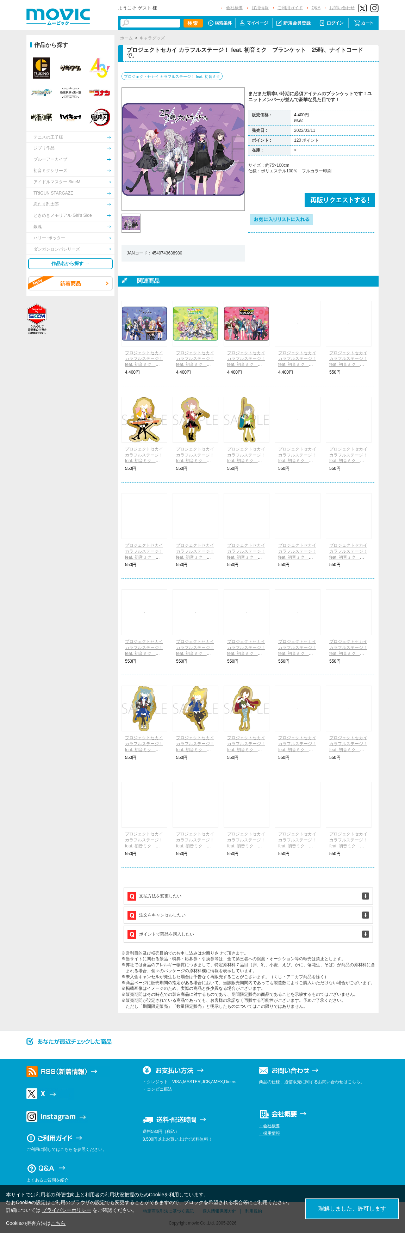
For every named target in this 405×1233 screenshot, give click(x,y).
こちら (58, 1223)
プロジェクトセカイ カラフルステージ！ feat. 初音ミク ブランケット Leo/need (144, 364)
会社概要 (234, 7)
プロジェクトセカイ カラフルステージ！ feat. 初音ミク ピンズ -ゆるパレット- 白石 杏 (246, 653)
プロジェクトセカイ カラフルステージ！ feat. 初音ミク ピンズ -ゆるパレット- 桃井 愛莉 (246, 557)
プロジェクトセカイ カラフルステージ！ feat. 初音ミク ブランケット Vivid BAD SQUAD (246, 364)
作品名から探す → (70, 263)
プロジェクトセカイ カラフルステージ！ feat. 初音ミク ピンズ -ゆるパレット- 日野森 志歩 (246, 461)
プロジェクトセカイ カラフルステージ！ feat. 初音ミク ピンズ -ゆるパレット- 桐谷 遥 (195, 557)
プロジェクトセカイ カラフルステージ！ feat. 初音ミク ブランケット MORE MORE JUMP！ (195, 364)
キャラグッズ (152, 38)
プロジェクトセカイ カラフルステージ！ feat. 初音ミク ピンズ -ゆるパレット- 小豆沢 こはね (195, 653)
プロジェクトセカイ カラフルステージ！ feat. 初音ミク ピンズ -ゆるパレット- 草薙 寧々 (144, 846)
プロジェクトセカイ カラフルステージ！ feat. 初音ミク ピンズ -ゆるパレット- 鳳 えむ (348, 749)
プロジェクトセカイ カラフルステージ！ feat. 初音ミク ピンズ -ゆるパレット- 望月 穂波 (195, 461)
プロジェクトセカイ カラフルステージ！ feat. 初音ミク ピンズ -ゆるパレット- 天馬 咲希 (144, 461)
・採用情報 (269, 1133)
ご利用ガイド (290, 7)
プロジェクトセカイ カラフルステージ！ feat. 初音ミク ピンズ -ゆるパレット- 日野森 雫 (297, 557)
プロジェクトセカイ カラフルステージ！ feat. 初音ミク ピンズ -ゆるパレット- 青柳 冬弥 (348, 653)
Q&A (316, 7)
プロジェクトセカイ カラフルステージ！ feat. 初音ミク (172, 76)
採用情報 (260, 7)
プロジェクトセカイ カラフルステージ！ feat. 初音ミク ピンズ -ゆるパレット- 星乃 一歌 (348, 364)
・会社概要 (269, 1125)
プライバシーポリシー (66, 1210)
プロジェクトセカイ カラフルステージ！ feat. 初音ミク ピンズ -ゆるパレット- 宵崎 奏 (348, 846)
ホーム (126, 38)
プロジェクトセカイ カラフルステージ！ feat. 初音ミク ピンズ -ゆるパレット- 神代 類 (195, 846)
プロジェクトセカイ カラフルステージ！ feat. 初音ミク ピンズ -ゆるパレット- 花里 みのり (144, 557)
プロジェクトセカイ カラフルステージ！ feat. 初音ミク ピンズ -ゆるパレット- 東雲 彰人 (297, 653)
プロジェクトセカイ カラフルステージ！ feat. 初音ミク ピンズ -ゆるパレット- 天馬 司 (297, 749)
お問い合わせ (342, 7)
